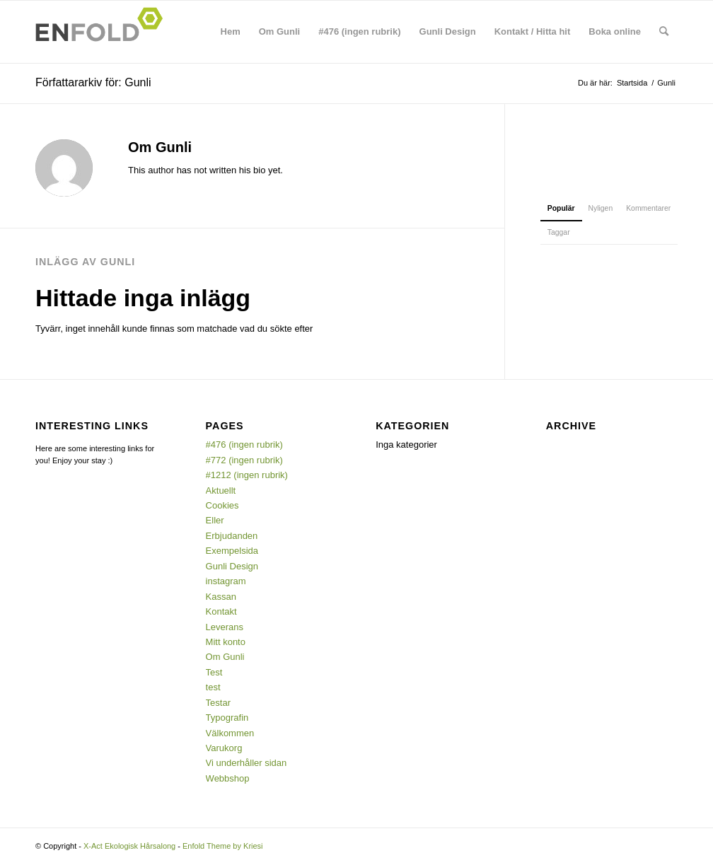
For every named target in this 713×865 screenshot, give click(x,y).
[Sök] (664, 32)
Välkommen (230, 733)
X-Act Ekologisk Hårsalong (129, 846)
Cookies (222, 505)
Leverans (224, 627)
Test (214, 672)
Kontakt (221, 611)
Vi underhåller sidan (246, 762)
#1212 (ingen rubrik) (247, 475)
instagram (226, 581)
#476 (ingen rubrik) (244, 444)
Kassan (221, 596)
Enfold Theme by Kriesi (222, 846)
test (213, 687)
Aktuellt (221, 490)
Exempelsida (232, 550)
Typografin (227, 717)
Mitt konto (225, 642)
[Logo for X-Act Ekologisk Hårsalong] (103, 32)
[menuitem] (230, 32)
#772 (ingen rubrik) (244, 460)
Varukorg (224, 748)
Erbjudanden (232, 535)
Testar (218, 702)
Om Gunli (225, 656)
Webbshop (228, 778)
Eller (215, 520)
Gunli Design (232, 566)
